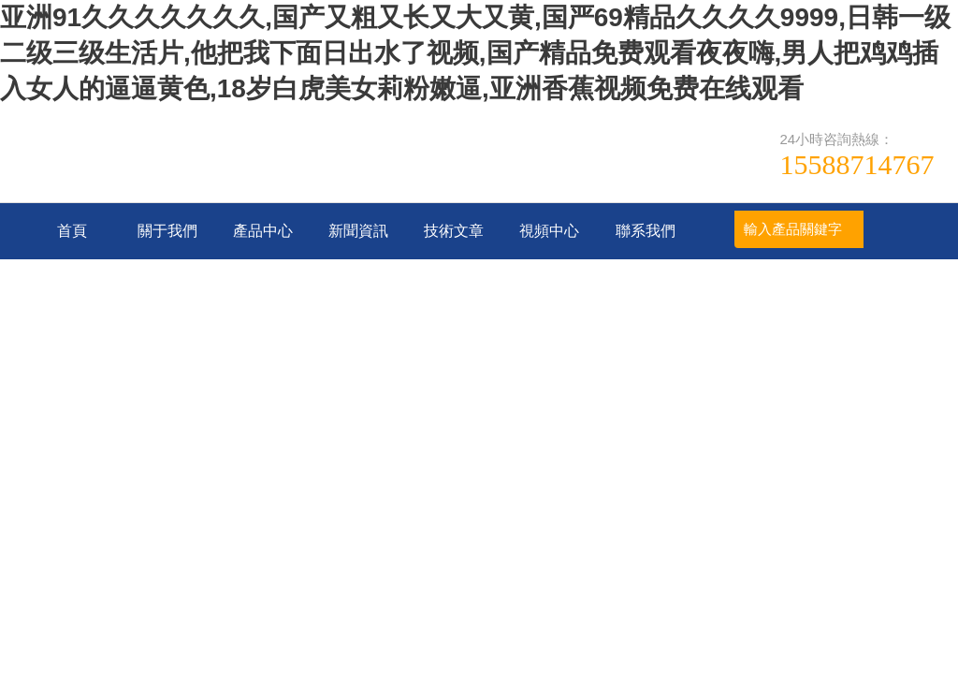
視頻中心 (549, 231)
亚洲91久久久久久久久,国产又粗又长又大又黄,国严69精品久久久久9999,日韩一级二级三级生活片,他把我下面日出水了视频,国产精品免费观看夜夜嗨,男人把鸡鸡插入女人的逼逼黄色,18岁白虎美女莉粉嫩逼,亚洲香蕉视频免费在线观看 (475, 53)
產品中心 (263, 231)
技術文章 (454, 231)
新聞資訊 (358, 231)
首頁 (72, 231)
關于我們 (167, 231)
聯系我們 (645, 231)
